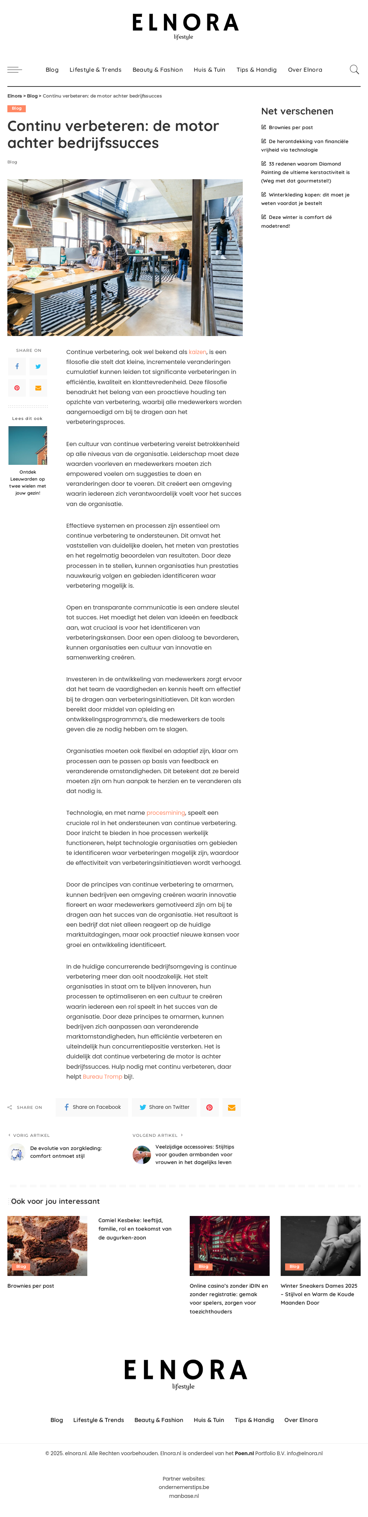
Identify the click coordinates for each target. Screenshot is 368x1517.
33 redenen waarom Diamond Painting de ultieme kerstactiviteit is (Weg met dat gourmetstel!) (305, 172)
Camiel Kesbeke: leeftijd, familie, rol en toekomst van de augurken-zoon (138, 1239)
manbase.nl (184, 1507)
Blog (17, 108)
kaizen (198, 352)
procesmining (167, 813)
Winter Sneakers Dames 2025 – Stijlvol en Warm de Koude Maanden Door (318, 1305)
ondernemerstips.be (184, 1498)
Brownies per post (291, 127)
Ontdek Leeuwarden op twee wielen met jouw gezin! (27, 482)
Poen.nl (244, 1464)
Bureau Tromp (104, 1076)
